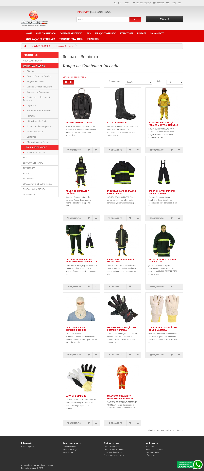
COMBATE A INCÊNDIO (71, 33)
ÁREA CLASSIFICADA (46, 33)
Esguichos (30, 105)
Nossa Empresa (27, 446)
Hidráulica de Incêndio (36, 121)
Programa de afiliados (113, 452)
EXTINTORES (126, 33)
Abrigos (29, 71)
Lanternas (30, 136)
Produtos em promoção (114, 455)
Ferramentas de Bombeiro (38, 110)
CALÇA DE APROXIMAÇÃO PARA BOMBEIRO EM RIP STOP (81, 260)
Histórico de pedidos (154, 449)
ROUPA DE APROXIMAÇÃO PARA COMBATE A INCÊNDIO (163, 123)
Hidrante (30, 115)
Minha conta (150, 446)
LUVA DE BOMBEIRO (76, 395)
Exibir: (159, 81)
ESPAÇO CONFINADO (105, 33)
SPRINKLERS (92, 39)
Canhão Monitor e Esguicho (38, 86)
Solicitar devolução (70, 449)
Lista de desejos (152, 452)
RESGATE (141, 33)
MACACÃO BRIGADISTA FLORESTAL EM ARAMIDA (120, 397)
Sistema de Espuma (35, 152)
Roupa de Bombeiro (65, 46)
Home (29, 33)
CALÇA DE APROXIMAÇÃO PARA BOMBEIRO (161, 192)
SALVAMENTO (157, 33)
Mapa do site (68, 452)
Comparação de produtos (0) (74, 77)
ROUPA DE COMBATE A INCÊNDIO (77, 192)
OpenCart (50, 465)
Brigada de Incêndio (35, 81)
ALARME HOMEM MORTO (79, 122)
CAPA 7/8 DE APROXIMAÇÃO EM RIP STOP (121, 260)
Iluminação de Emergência (38, 126)
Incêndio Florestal (34, 131)
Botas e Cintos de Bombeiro (39, 76)
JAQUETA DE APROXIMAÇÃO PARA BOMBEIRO (121, 192)
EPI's (89, 33)
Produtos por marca (112, 446)
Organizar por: (115, 81)
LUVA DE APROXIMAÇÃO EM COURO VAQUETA (162, 328)
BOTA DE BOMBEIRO (117, 122)
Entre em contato (69, 446)
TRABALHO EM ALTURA (70, 39)
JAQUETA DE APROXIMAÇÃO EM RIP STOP (163, 260)
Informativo (150, 455)
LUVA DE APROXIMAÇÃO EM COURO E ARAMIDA (121, 328)
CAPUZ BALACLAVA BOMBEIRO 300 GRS (76, 328)
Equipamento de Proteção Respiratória (37, 98)
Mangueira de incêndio (36, 142)
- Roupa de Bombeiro (35, 147)
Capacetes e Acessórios (37, 92)
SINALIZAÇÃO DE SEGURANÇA (40, 39)
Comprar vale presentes (114, 449)
